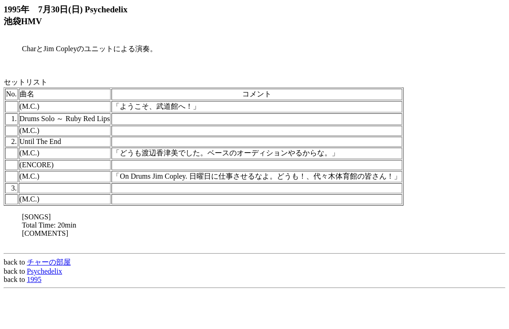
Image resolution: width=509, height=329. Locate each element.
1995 (34, 279)
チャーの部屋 (49, 262)
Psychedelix (44, 271)
